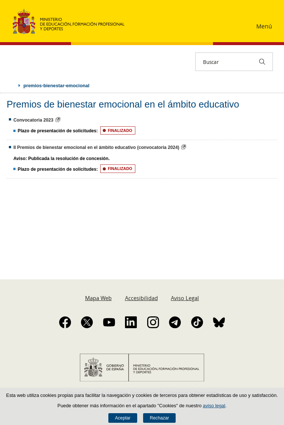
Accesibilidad (141, 298)
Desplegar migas (11, 85)
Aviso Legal (185, 298)
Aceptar (123, 418)
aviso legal (214, 405)
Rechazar (159, 418)
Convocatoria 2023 (33, 120)
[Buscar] (262, 62)
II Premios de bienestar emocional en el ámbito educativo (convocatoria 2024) (96, 147)
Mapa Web (98, 298)
